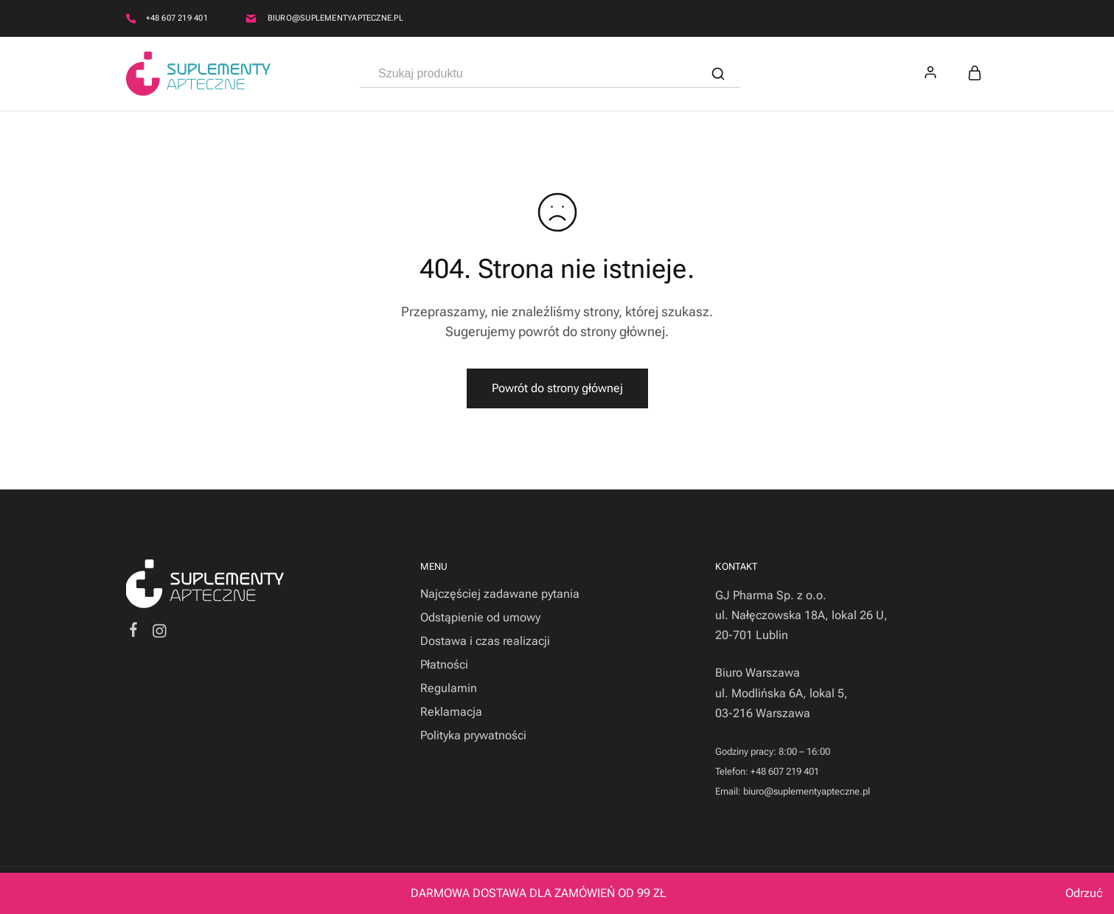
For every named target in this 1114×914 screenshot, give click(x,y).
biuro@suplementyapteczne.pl (335, 18)
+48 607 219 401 (177, 18)
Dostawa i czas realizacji (485, 641)
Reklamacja (451, 712)
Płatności (444, 664)
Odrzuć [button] (1083, 893)
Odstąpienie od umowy (480, 617)
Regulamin (448, 688)
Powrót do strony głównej (557, 388)
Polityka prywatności (473, 735)
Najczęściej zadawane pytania (499, 594)
